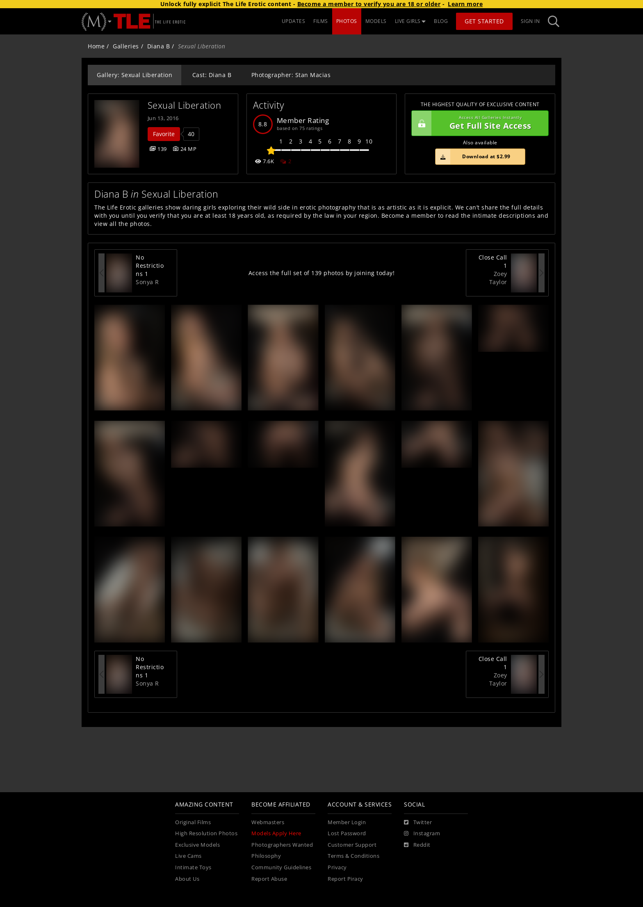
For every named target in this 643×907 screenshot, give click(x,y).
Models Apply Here (276, 833)
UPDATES (294, 21)
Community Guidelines (281, 867)
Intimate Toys (193, 867)
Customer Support (352, 844)
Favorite (164, 134)
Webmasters (267, 822)
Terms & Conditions (353, 855)
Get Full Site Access (478, 123)
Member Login (347, 822)
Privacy (337, 867)
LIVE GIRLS (410, 21)
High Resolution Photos (206, 833)
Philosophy (266, 855)
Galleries (126, 46)
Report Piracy (345, 878)
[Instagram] (422, 833)
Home (96, 46)
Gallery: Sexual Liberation (134, 75)
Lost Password (347, 833)
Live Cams (188, 855)
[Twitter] (418, 822)
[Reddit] (417, 845)
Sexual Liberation (184, 105)
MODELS (376, 21)
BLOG (441, 21)
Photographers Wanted (282, 844)
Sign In (530, 21)
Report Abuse (269, 878)
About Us (187, 878)
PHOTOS (346, 21)
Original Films (193, 822)
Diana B (158, 46)
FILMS (320, 21)
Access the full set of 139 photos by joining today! (322, 273)
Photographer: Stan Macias (291, 75)
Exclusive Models (197, 844)
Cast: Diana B (212, 75)
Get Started (484, 21)
